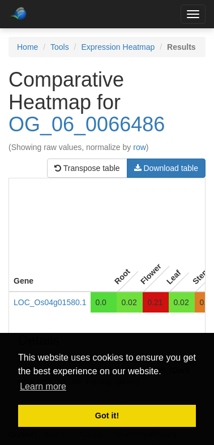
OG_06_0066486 (86, 124)
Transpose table (87, 168)
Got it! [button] (107, 415)
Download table (166, 168)
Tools (59, 47)
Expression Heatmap (118, 47)
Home (27, 47)
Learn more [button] (43, 386)
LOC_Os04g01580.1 (50, 302)
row (139, 147)
